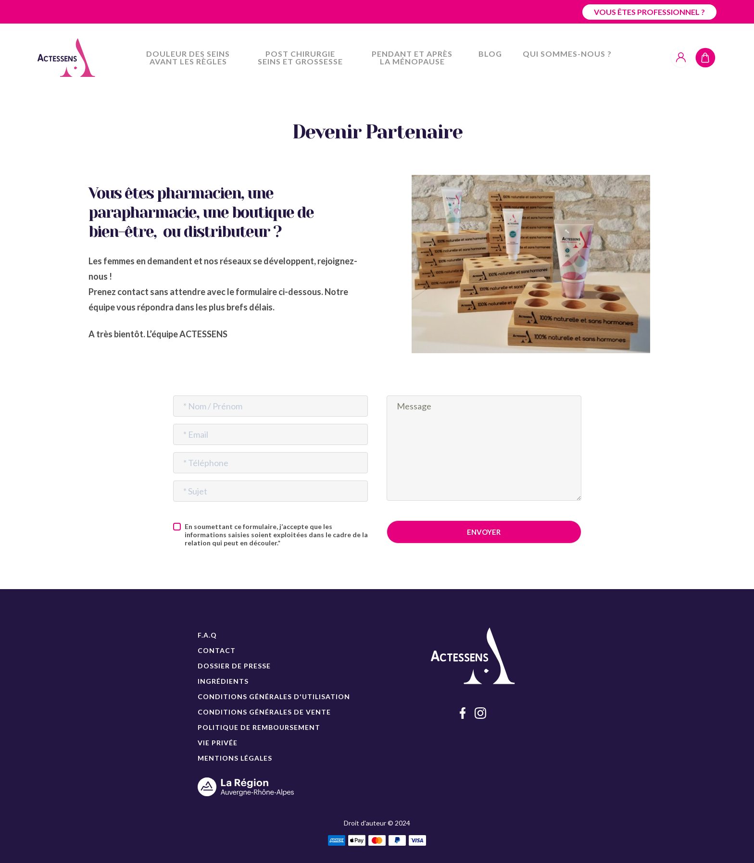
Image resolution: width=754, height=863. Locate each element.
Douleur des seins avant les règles (188, 57)
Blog (490, 53)
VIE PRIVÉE (218, 743)
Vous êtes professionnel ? (649, 11)
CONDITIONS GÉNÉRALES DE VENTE (264, 712)
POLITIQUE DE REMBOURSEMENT (259, 727)
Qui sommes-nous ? (567, 53)
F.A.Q (207, 635)
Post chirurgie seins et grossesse (300, 57)
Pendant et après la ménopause (412, 57)
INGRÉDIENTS (223, 681)
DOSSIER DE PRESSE (234, 666)
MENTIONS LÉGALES (235, 758)
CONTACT (217, 650)
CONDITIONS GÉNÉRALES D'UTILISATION (274, 696)
